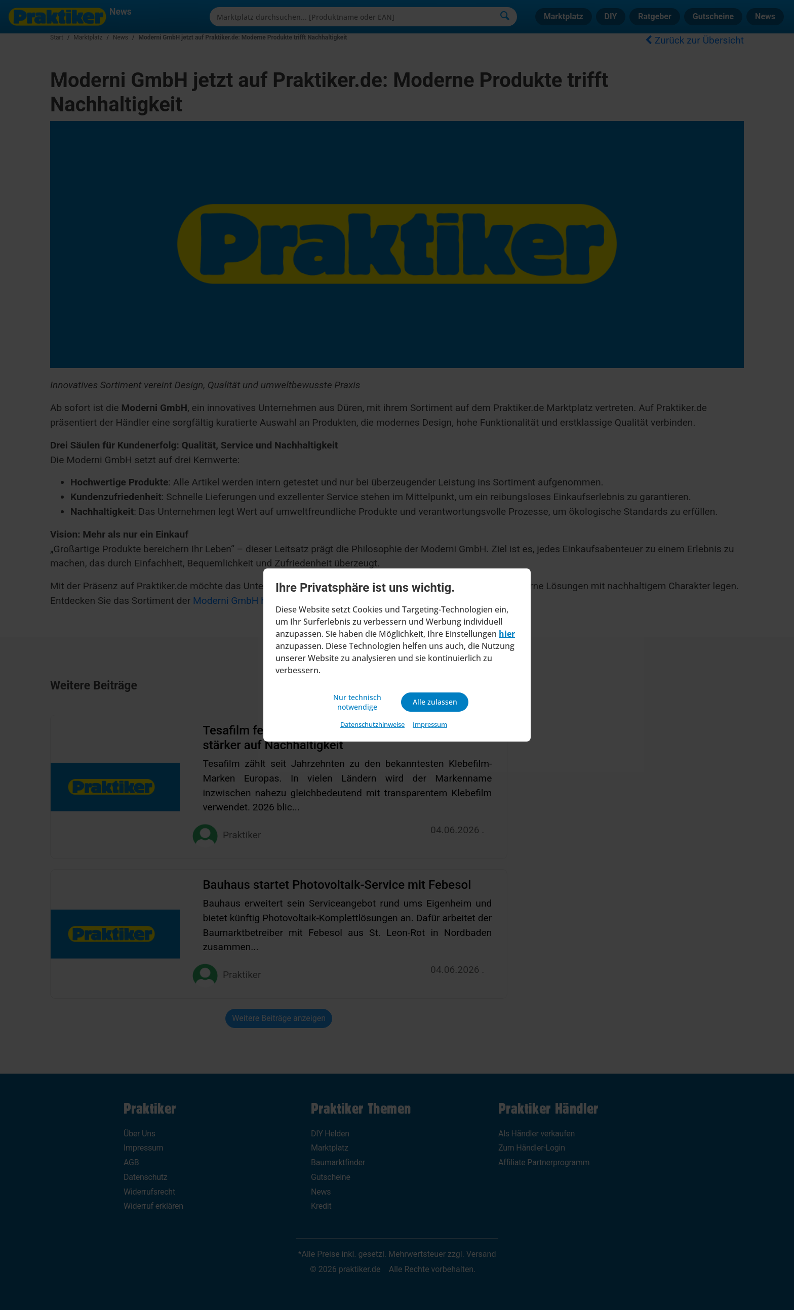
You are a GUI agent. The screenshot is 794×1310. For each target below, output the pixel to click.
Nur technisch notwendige (359, 702)
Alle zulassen (434, 702)
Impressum (430, 725)
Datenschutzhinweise (372, 725)
